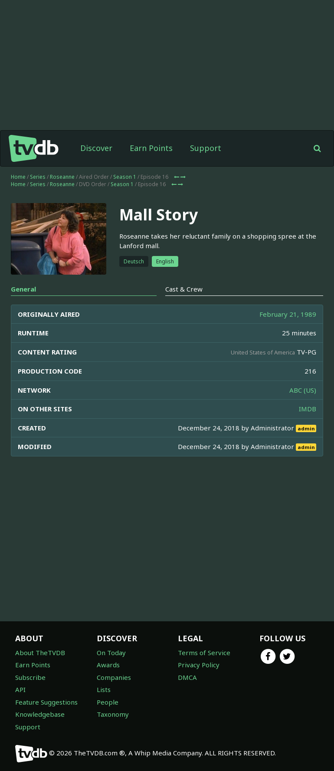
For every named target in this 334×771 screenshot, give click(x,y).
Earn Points (151, 148)
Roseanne (62, 176)
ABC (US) (302, 390)
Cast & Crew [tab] (184, 289)
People (107, 702)
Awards (108, 664)
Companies (114, 677)
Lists (104, 689)
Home (18, 176)
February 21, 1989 (287, 314)
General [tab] (23, 289)
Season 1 (124, 176)
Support (205, 148)
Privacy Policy (198, 664)
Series (38, 176)
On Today (111, 652)
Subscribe (30, 677)
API (20, 689)
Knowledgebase (40, 714)
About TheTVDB (40, 652)
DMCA (187, 677)
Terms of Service (204, 652)
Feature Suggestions (46, 702)
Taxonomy (113, 714)
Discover (96, 148)
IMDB (307, 408)
